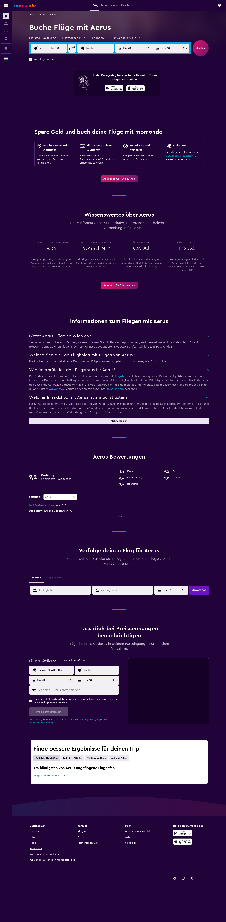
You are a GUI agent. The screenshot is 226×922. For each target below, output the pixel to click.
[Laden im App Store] (135, 88)
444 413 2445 (57, 389)
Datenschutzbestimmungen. (43, 723)
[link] (119, 178)
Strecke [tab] (36, 578)
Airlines (42, 15)
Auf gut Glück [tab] (119, 758)
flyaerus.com (115, 389)
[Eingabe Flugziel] (99, 48)
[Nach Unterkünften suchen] (6, 23)
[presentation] (135, 88)
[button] (6, 5)
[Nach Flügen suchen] (6, 16)
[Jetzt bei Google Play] (114, 88)
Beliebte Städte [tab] (72, 758)
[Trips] (6, 48)
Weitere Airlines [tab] (96, 758)
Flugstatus (121, 376)
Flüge (32, 15)
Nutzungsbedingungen (90, 719)
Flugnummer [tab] (54, 578)
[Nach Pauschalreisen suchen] (6, 38)
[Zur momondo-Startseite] (24, 5)
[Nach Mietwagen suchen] (6, 31)
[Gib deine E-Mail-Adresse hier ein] (77, 690)
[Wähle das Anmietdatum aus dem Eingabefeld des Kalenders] (172, 590)
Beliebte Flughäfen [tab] (46, 758)
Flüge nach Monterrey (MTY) (50, 776)
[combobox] (42, 38)
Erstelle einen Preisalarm (179, 156)
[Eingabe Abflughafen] (52, 48)
